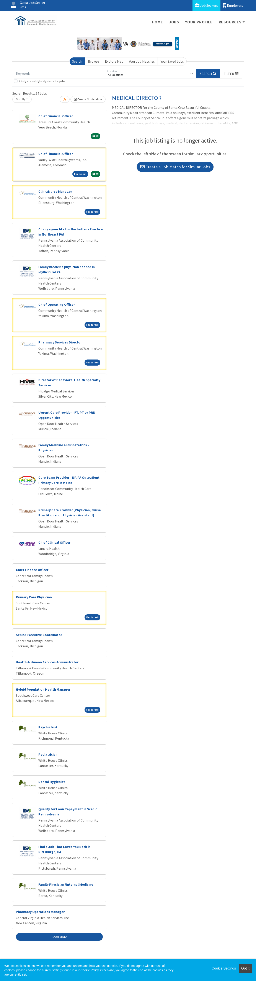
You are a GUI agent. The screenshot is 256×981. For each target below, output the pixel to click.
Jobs (174, 22)
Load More (59, 937)
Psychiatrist (47, 727)
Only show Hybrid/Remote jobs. (42, 81)
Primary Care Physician (34, 597)
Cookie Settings (224, 968)
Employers (233, 5)
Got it (245, 968)
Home (157, 22)
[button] (231, 73)
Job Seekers (206, 5)
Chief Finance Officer (32, 570)
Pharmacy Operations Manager (40, 911)
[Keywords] (59, 73)
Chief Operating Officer (56, 304)
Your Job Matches (142, 61)
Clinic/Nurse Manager (55, 191)
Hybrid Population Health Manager (43, 689)
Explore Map (114, 61)
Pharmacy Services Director (60, 342)
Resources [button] (230, 22)
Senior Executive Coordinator (39, 635)
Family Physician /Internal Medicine (65, 884)
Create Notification (88, 99)
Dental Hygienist (51, 781)
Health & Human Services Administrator (47, 662)
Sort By (21, 99)
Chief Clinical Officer (54, 542)
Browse (93, 61)
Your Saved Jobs (172, 61)
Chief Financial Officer (55, 116)
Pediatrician (47, 754)
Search (77, 61)
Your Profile (199, 22)
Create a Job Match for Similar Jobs (175, 166)
